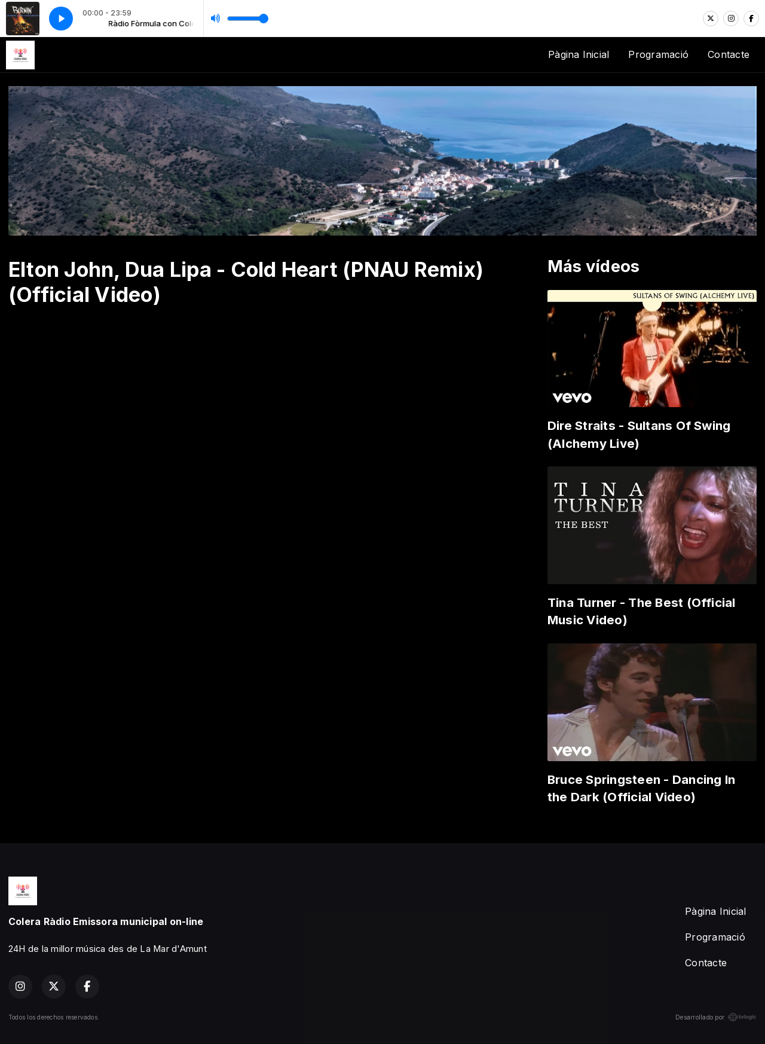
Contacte (728, 54)
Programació (658, 54)
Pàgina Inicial (578, 54)
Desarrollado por (716, 1017)
